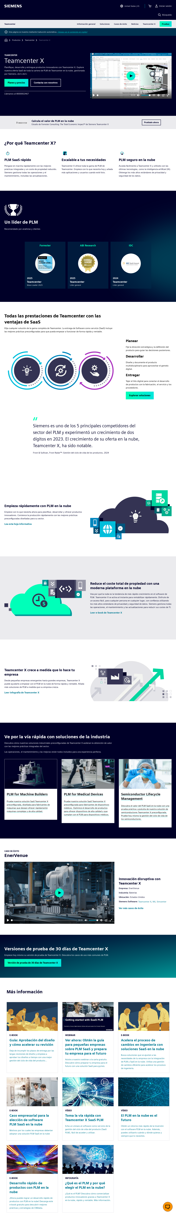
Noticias (134, 24)
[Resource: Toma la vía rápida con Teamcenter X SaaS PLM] (88, 1108)
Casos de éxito (120, 24)
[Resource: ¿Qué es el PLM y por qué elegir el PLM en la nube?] (88, 1179)
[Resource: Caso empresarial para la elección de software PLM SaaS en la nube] (32, 1108)
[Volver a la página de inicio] (6, 40)
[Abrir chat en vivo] (168, 1207)
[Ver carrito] (150, 6)
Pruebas (165, 24)
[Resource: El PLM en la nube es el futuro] (143, 1108)
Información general (86, 24)
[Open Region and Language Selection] (129, 6)
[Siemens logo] (13, 6)
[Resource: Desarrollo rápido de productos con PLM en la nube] (32, 1179)
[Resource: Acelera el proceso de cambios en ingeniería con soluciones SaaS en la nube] (143, 1037)
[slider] (113, 95)
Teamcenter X (149, 24)
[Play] (94, 95)
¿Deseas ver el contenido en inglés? (72, 32)
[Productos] (16, 40)
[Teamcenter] (30, 40)
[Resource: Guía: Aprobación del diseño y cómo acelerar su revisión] (32, 1037)
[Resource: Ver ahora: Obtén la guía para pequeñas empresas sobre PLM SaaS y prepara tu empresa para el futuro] (88, 1037)
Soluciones (105, 24)
